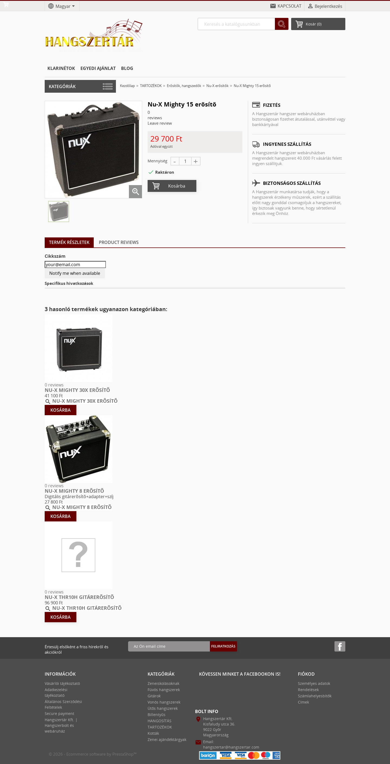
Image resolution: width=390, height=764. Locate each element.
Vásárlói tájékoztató (62, 683)
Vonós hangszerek (164, 702)
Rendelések (308, 689)
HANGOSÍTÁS (159, 720)
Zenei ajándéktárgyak (167, 739)
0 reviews (54, 385)
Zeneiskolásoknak (163, 683)
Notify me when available (74, 273)
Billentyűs (156, 714)
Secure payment (59, 713)
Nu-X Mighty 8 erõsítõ (74, 491)
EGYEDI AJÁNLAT (98, 68)
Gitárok (154, 695)
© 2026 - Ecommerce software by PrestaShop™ (93, 754)
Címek (303, 702)
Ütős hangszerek (163, 708)
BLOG (127, 68)
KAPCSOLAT (289, 6)
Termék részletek (69, 242)
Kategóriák (62, 86)
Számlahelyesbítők (315, 695)
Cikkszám (55, 256)
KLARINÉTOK (61, 68)
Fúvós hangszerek (164, 689)
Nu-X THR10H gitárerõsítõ (79, 597)
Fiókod (306, 674)
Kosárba (176, 186)
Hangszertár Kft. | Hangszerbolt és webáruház (61, 725)
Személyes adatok (314, 683)
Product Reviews (119, 242)
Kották (153, 733)
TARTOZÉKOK (160, 727)
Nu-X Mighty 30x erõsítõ (77, 390)
